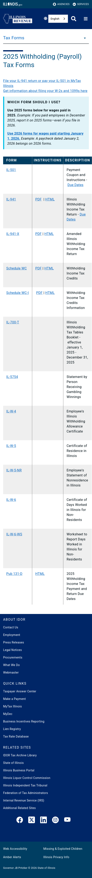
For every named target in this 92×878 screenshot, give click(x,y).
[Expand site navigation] (86, 19)
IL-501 (11, 170)
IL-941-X (12, 234)
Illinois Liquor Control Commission (26, 778)
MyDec (8, 714)
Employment (11, 635)
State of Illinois (13, 762)
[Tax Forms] (83, 38)
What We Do (11, 665)
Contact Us (10, 627)
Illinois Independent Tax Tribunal (25, 785)
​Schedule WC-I (17, 293)
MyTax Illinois (12, 706)
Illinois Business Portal (18, 770)
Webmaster (11, 672)
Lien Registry (12, 729)
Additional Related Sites (19, 808)
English (55, 18)
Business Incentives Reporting (23, 721)
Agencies (61, 4)
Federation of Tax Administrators (25, 793)
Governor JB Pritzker (15, 868)
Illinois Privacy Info (56, 857)
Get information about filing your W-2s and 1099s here (45, 91)
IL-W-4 (11, 411)
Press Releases (13, 642)
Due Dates (75, 185)
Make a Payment (14, 699)
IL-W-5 (11, 446)
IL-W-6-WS (14, 534)
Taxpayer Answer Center (19, 691)
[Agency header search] (73, 18)
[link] (19, 821)
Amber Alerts (12, 857)
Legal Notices (12, 650)
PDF (38, 199)
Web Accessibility (15, 848)
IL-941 (11, 199)
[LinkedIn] (43, 821)
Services (81, 4)
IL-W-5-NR (14, 470)
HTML (50, 199)
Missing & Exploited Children (62, 848)
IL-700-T (12, 322)
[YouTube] (67, 821)
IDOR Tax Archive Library (20, 755)
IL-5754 (12, 377)
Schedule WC (16, 268)
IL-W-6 (11, 500)
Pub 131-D (14, 574)
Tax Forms (13, 37)
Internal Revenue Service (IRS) (23, 800)
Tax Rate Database (16, 736)
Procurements (12, 657)
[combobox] (58, 19)
